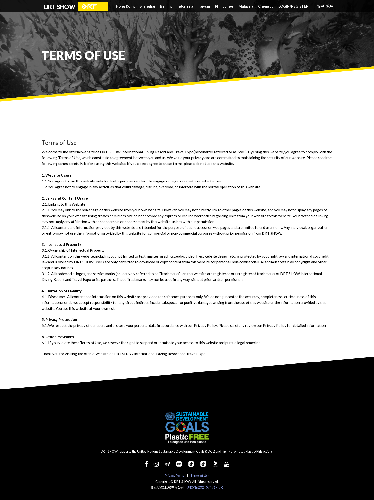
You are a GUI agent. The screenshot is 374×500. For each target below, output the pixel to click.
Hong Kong (125, 6)
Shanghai (147, 6)
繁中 (330, 6)
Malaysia (246, 6)
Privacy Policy (174, 476)
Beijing (166, 6)
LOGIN (285, 6)
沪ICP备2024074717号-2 (205, 487)
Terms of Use (200, 476)
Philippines (224, 6)
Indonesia (185, 6)
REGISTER (299, 6)
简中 (320, 6)
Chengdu (266, 6)
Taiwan (204, 6)
